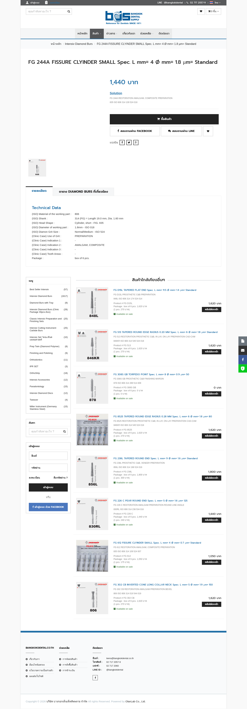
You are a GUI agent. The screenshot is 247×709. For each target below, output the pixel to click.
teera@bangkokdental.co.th (120, 658)
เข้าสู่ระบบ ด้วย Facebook (48, 507)
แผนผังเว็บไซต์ (36, 676)
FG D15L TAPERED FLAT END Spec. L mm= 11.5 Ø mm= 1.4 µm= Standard (155, 290)
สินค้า (95, 34)
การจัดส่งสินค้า (70, 659)
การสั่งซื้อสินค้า (70, 665)
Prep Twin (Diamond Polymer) (46, 346)
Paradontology (46, 386)
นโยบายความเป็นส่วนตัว (41, 670)
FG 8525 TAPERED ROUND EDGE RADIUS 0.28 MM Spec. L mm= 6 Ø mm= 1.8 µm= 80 (163, 416)
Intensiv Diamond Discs (46, 393)
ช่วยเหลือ (145, 34)
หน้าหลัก (82, 34)
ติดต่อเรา (164, 34)
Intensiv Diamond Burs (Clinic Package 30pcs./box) (46, 310)
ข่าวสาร (110, 34)
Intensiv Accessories (46, 380)
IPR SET (46, 366)
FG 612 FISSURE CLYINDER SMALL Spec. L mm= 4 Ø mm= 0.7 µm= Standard (157, 543)
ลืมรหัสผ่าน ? (61, 477)
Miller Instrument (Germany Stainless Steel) (46, 407)
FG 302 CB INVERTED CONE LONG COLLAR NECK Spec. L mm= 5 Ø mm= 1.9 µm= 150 (163, 585)
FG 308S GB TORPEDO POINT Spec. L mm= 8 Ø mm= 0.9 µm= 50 (151, 374)
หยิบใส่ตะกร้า (211, 309)
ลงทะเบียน (34, 477)
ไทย (215, 2)
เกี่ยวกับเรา (128, 34)
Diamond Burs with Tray (46, 303)
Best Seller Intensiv (46, 289)
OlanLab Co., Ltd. (135, 701)
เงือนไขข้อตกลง (37, 665)
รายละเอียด (39, 191)
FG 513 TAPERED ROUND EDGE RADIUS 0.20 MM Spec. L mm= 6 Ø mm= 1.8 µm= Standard (165, 332)
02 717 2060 (112, 666)
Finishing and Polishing (46, 353)
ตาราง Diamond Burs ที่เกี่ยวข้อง (84, 191)
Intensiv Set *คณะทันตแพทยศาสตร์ (46, 338)
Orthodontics (46, 360)
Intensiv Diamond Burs (79, 44)
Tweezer (46, 400)
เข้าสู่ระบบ (48, 487)
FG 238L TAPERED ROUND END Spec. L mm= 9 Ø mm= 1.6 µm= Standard (156, 458)
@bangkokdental (114, 669)
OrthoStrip (46, 373)
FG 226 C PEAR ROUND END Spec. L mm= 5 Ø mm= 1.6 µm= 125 (150, 500)
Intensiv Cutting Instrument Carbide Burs (46, 329)
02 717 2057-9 (113, 662)
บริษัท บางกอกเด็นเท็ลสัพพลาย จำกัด (66, 701)
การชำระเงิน (69, 670)
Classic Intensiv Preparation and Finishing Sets (46, 320)
